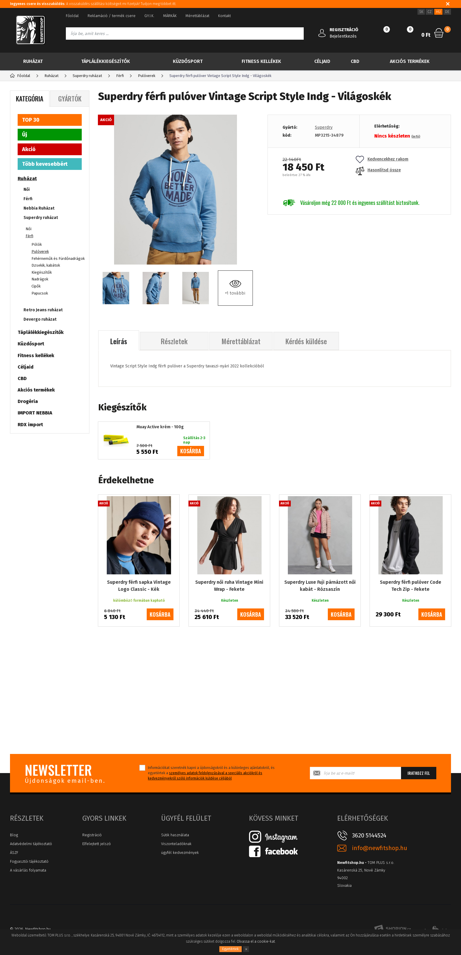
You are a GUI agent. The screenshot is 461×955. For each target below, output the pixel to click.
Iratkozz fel (418, 773)
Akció (29, 149)
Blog (14, 835)
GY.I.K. (149, 16)
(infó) (415, 136)
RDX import (30, 424)
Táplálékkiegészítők (105, 61)
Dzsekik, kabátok (45, 265)
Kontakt (224, 16)
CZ (429, 12)
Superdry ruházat (41, 217)
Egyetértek (230, 949)
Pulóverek (40, 251)
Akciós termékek (410, 61)
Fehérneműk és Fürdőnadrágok (58, 258)
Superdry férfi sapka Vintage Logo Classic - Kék (139, 585)
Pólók (36, 244)
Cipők (36, 286)
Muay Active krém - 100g (160, 427)
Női (27, 189)
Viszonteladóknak (176, 844)
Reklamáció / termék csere (112, 16)
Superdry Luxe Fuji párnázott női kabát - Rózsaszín (320, 585)
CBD (355, 61)
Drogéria (28, 401)
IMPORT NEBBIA (35, 413)
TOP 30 (30, 120)
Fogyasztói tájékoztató (29, 861)
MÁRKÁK (170, 16)
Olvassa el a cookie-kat (256, 941)
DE (447, 12)
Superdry (324, 127)
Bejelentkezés (343, 36)
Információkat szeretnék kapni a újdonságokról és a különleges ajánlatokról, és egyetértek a (211, 773)
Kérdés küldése (306, 341)
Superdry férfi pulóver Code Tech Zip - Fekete (410, 585)
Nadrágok (39, 279)
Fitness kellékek (261, 61)
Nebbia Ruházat (39, 208)
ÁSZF (14, 852)
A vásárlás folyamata (28, 870)
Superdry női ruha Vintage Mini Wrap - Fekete (229, 585)
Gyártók (69, 98)
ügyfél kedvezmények (180, 852)
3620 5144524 (369, 835)
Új (24, 134)
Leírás (118, 341)
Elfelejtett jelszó (96, 844)
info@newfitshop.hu (379, 848)
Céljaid (322, 61)
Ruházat (33, 61)
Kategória (29, 98)
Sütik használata (175, 835)
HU (438, 12)
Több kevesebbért (45, 164)
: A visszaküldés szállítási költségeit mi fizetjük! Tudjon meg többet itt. (93, 4)
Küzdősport (188, 61)
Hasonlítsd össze (378, 170)
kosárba (190, 451)
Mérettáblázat (197, 16)
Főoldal (72, 16)
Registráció (92, 835)
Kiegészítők (41, 272)
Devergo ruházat (40, 319)
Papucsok (39, 293)
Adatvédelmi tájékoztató (31, 844)
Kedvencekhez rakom (382, 159)
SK (421, 12)
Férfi (28, 198)
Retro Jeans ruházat (43, 309)
